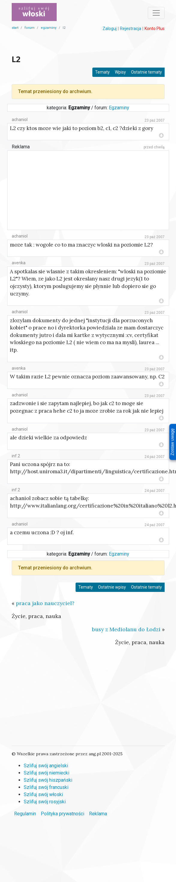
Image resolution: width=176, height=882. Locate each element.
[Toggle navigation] (156, 13)
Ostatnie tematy (146, 72)
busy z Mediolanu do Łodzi (126, 629)
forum (29, 28)
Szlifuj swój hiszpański (48, 780)
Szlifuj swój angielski (46, 765)
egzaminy (48, 28)
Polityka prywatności (62, 814)
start (15, 28)
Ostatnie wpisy (112, 587)
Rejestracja (130, 28)
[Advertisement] (88, 41)
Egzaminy (119, 108)
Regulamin (25, 814)
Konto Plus (155, 28)
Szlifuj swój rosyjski (45, 802)
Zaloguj (110, 28)
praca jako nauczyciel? (45, 603)
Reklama (21, 147)
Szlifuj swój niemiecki (46, 773)
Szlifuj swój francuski (46, 787)
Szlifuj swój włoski (43, 794)
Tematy (102, 72)
